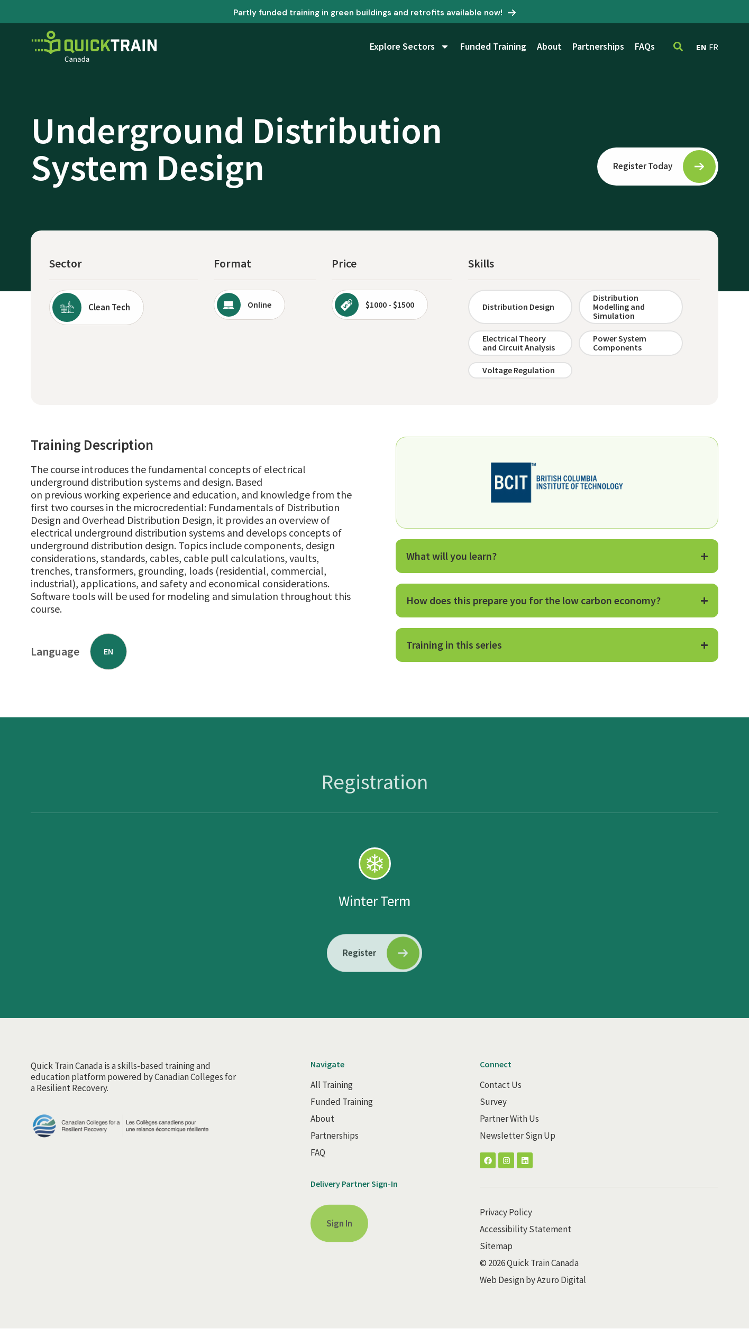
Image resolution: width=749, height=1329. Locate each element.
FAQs (645, 46)
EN (701, 47)
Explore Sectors (410, 46)
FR (713, 47)
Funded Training (493, 46)
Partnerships (598, 46)
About (549, 46)
